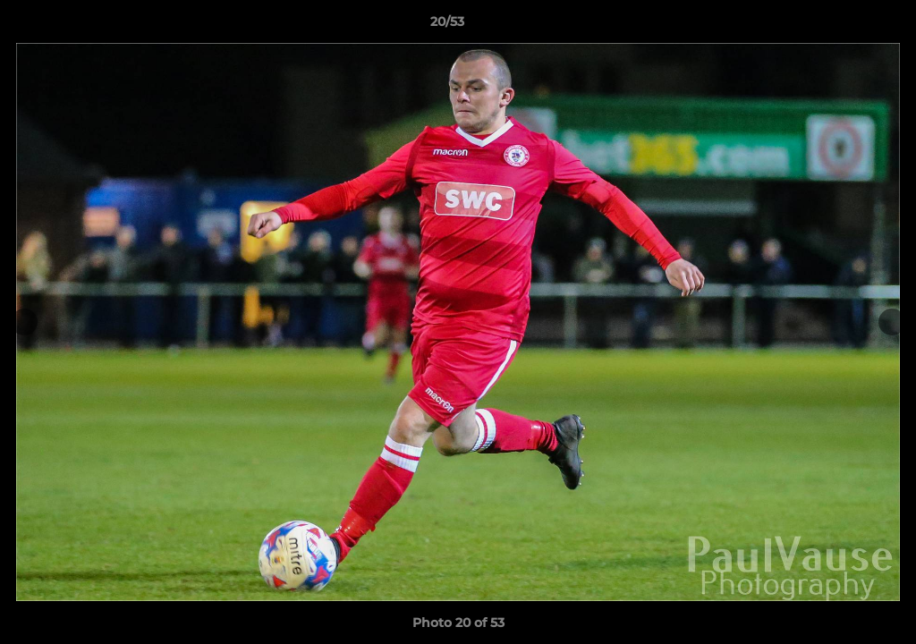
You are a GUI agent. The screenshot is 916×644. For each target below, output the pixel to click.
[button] (841, 26)
